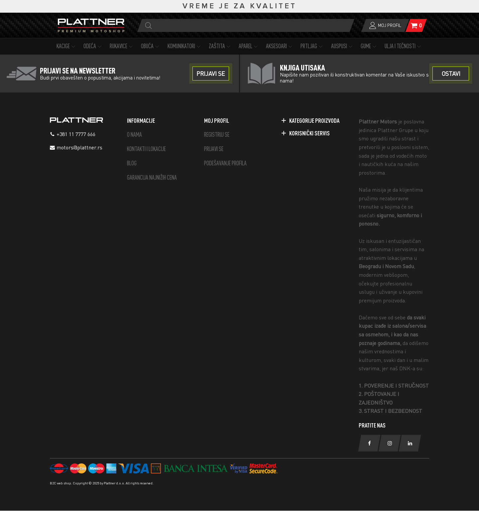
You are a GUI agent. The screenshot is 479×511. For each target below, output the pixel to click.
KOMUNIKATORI (185, 46)
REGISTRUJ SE (216, 134)
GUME (369, 46)
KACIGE (67, 46)
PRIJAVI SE (213, 148)
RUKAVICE (122, 46)
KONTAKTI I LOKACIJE (146, 148)
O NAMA (134, 134)
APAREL (249, 46)
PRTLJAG (312, 46)
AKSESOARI (280, 46)
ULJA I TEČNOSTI (403, 46)
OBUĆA (151, 46)
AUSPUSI (342, 46)
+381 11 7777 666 (76, 134)
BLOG (132, 163)
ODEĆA (93, 46)
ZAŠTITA (220, 46)
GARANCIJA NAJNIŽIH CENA (152, 177)
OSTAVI (450, 73)
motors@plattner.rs (79, 147)
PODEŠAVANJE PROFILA (225, 163)
